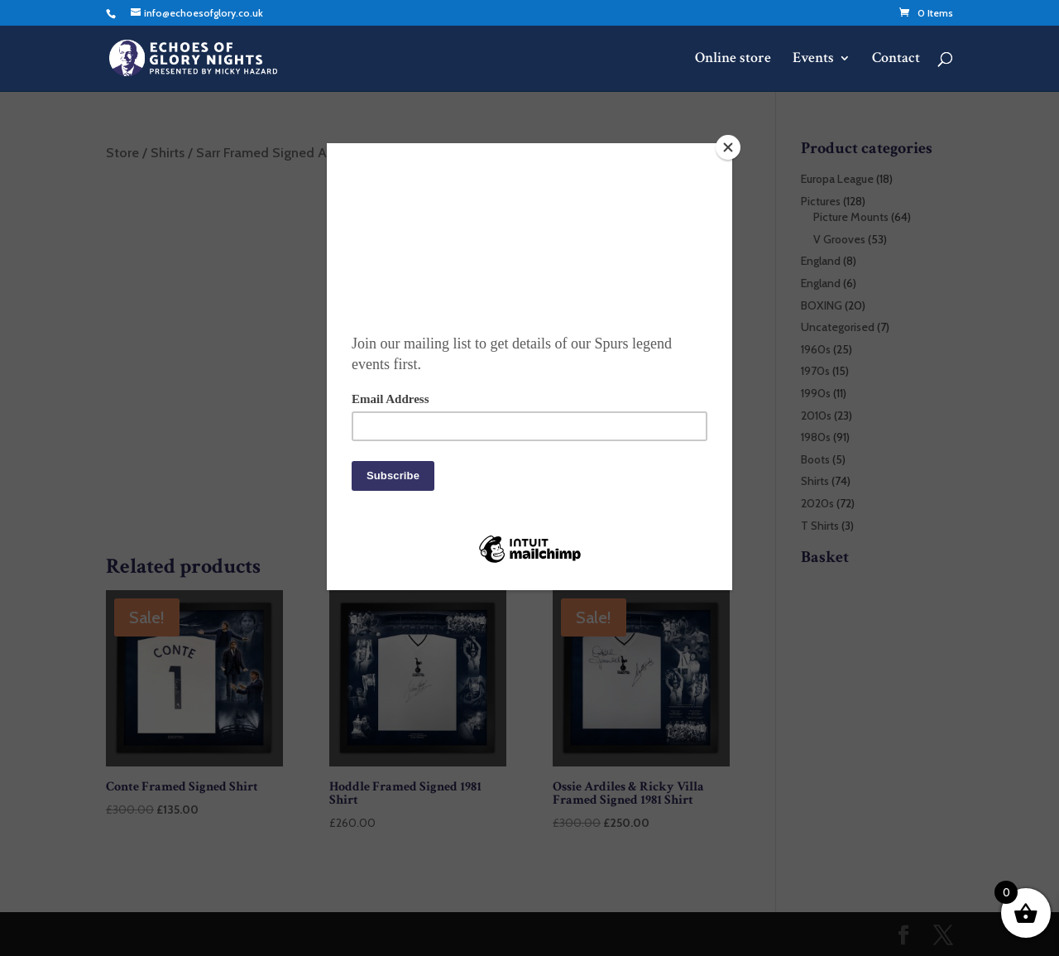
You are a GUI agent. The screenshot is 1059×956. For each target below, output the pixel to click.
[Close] (728, 147)
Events (813, 59)
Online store (733, 59)
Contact (896, 59)
